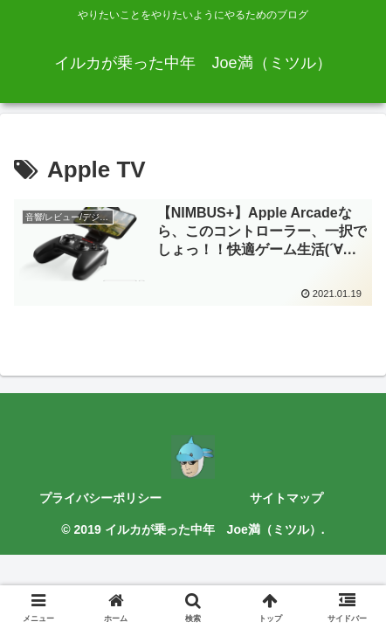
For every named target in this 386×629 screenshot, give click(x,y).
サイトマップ (286, 498)
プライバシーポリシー (100, 498)
